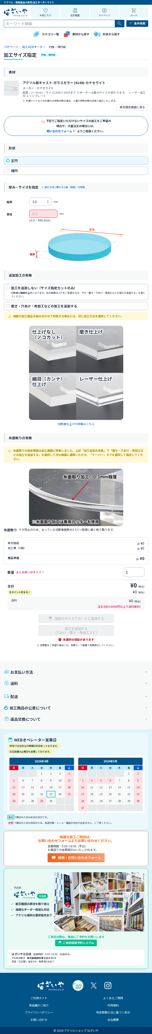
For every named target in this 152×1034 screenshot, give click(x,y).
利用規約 (113, 1005)
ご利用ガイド (38, 998)
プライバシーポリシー (39, 1012)
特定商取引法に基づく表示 (113, 1012)
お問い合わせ (38, 1020)
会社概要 (113, 1020)
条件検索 (137, 23)
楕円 (12, 170)
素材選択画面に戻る (132, 107)
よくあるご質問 (113, 998)
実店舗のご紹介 (39, 1005)
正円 (12, 160)
